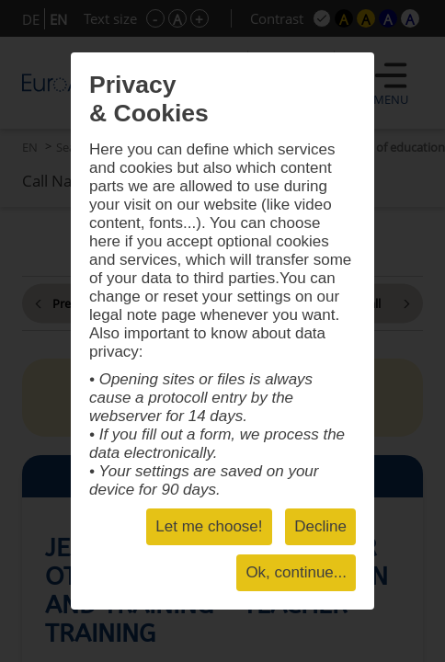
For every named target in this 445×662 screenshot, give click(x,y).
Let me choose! (208, 526)
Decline (320, 526)
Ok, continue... (296, 572)
